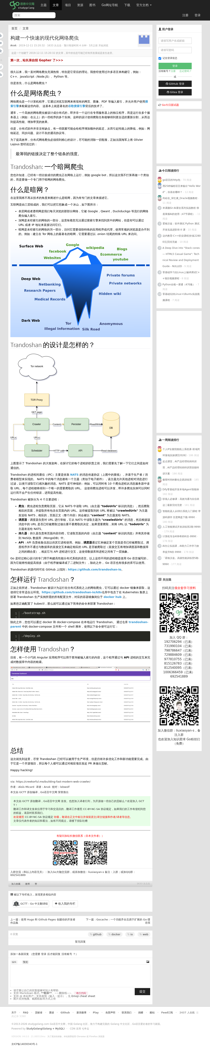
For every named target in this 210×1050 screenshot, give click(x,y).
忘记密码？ (185, 71)
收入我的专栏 (65, 903)
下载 (127, 5)
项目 (68, 5)
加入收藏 (15, 884)
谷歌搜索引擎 (76, 106)
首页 (14, 28)
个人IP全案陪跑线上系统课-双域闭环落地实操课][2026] (181, 452)
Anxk (13, 45)
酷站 (152, 1012)
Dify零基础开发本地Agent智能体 (181, 489)
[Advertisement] (183, 136)
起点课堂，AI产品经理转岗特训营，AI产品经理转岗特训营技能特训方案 (181, 467)
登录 (198, 15)
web (144, 934)
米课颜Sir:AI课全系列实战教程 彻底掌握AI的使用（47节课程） (181, 211)
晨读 (51, 1012)
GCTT (22, 792)
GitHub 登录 (175, 83)
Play (95, 1012)
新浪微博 (81, 1012)
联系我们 (126, 1012)
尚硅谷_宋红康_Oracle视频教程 (180, 198)
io (130, 934)
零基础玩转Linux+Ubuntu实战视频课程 (181, 297)
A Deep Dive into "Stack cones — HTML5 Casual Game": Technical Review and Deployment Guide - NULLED (181, 257)
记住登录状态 (168, 58)
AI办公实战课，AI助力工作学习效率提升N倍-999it (181, 548)
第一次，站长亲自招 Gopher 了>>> (36, 60)
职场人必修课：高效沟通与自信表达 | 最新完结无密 (181, 502)
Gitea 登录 (175, 92)
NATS (74, 474)
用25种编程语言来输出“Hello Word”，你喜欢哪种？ (182, 189)
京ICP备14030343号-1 (24, 1044)
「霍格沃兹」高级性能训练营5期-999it (181, 561)
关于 (13, 1012)
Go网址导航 (110, 4)
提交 (142, 991)
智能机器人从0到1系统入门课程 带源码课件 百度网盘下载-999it (182, 514)
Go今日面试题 (170, 104)
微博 (27, 884)
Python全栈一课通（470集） (179, 284)
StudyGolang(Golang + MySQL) (45, 1028)
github (96, 934)
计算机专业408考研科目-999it (179, 536)
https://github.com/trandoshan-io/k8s (72, 592)
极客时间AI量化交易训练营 (177, 479)
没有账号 (66, 954)
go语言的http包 (171, 180)
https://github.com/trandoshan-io (94, 569)
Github (65, 1012)
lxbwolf (64, 786)
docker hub (112, 597)
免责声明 (110, 1012)
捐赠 (140, 1012)
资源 (80, 5)
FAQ (25, 1012)
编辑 (14, 962)
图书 (92, 5)
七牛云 (85, 1028)
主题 (43, 5)
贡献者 (38, 1012)
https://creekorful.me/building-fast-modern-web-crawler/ (53, 781)
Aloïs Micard (26, 786)
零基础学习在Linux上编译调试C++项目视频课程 (181, 275)
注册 (185, 15)
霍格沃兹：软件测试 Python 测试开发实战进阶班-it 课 (181, 226)
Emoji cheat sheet (83, 996)
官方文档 (144, 5)
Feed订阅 (167, 1012)
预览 (25, 962)
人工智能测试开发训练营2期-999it (182, 526)
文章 (56, 5)
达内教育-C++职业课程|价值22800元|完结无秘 (182, 238)
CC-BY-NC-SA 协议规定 (97, 809)
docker (114, 934)
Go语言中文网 (48, 792)
